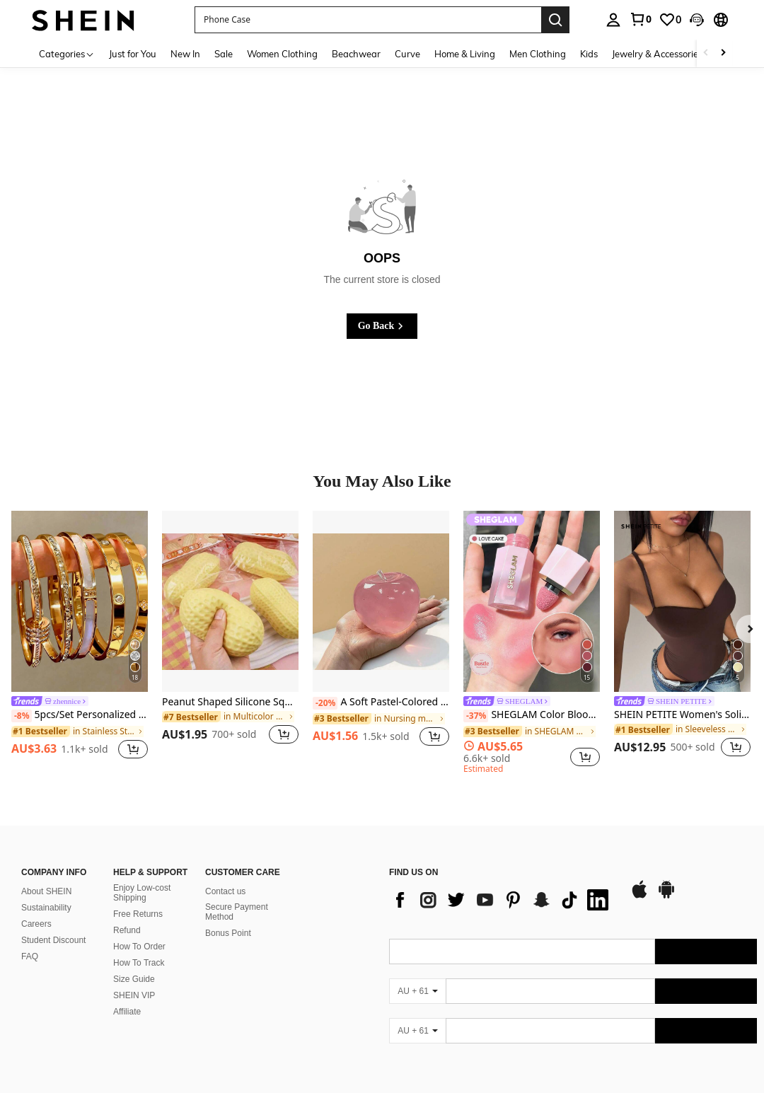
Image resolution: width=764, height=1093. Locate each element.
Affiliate (127, 995)
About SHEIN (46, 874)
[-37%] (475, 716)
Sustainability (46, 891)
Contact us (225, 874)
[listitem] (79, 637)
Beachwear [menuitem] (356, 53)
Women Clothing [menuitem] (282, 53)
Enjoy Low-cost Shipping (141, 876)
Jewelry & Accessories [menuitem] (657, 53)
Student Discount (53, 923)
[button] (368, 19)
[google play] (666, 879)
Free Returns (138, 897)
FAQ (29, 939)
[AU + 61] (417, 974)
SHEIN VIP (134, 978)
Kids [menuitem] (589, 53)
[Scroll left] (706, 53)
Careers (36, 907)
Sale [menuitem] (223, 53)
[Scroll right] (723, 53)
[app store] (639, 879)
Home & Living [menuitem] (464, 53)
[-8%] (21, 716)
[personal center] (613, 19)
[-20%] (325, 703)
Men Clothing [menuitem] (537, 53)
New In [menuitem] (185, 53)
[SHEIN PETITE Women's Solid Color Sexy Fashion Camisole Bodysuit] (682, 602)
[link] (640, 19)
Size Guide (134, 962)
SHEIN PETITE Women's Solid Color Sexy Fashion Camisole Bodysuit (682, 715)
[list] (502, 883)
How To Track (138, 946)
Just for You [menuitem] (132, 53)
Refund (127, 913)
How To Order (139, 930)
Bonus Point (228, 916)
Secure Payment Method (236, 895)
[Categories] (67, 53)
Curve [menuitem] (407, 53)
